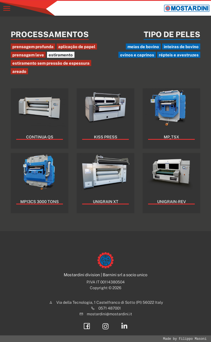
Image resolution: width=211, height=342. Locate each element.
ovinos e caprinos (137, 55)
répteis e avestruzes (179, 55)
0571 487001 (109, 308)
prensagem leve (28, 55)
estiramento (61, 55)
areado (19, 71)
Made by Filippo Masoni (185, 338)
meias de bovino (143, 46)
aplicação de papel (76, 46)
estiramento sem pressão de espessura (51, 63)
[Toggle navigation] (6, 8)
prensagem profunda (33, 46)
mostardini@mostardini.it (109, 314)
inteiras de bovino (181, 46)
